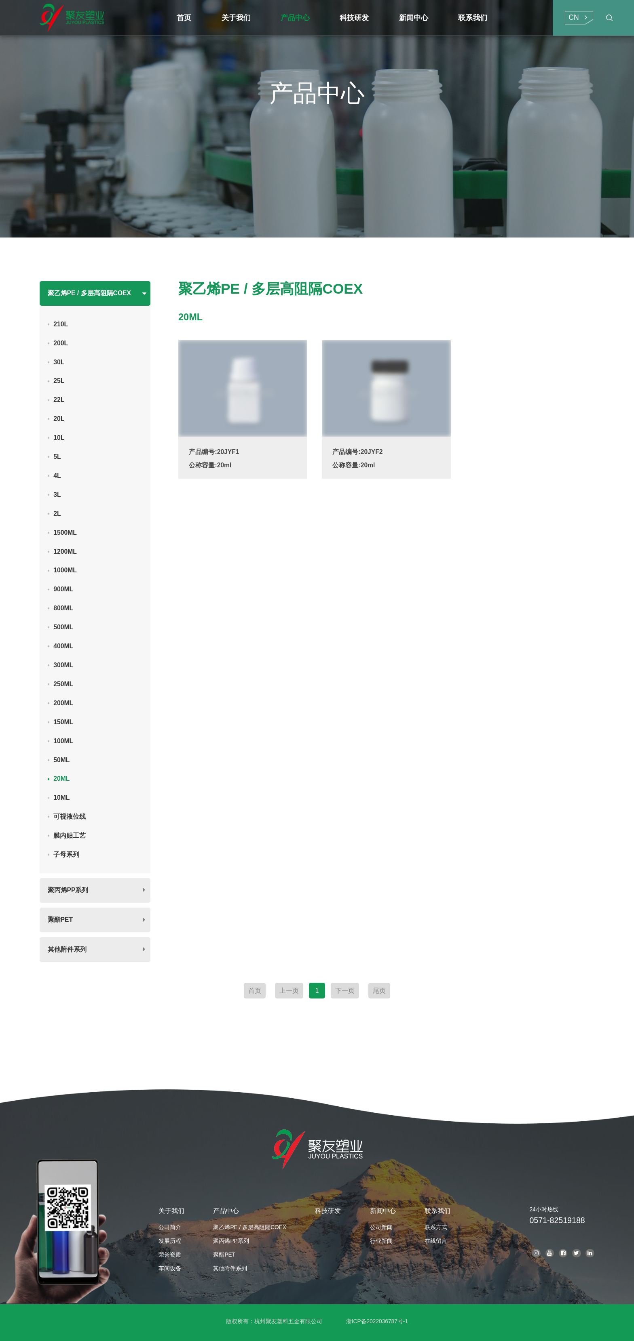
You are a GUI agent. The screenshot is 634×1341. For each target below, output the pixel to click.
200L (60, 343)
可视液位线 (69, 816)
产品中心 (226, 1210)
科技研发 (328, 1210)
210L (60, 324)
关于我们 (171, 1210)
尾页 (379, 990)
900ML (63, 589)
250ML (63, 684)
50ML (61, 760)
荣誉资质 (169, 1255)
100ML (63, 741)
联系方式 (436, 1227)
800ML (63, 608)
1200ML (65, 551)
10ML (61, 797)
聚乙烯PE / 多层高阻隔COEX (89, 293)
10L (58, 437)
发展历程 (169, 1241)
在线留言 (436, 1241)
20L (58, 418)
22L (58, 399)
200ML (63, 703)
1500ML (65, 532)
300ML (63, 665)
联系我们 (437, 1210)
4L (57, 475)
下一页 (345, 990)
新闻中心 (383, 1210)
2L (57, 513)
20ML (61, 778)
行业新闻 (381, 1241)
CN (573, 17)
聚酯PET (60, 919)
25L (58, 380)
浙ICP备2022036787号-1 (377, 1321)
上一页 (289, 990)
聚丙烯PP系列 (68, 890)
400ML (63, 646)
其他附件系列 (67, 949)
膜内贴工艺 (69, 835)
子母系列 (66, 854)
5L (57, 456)
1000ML (65, 570)
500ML (63, 627)
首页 (254, 990)
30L (58, 362)
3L (57, 494)
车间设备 (169, 1268)
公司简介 (169, 1227)
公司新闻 (381, 1227)
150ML (63, 722)
